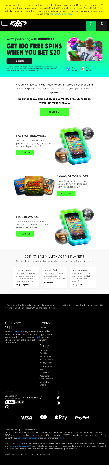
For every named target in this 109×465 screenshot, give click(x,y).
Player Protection (44, 371)
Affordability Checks (45, 383)
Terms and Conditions (44, 352)
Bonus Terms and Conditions (46, 358)
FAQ (41, 334)
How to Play (45, 331)
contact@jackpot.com (61, 14)
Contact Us (17, 331)
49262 (61, 437)
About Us (44, 327)
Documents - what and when (46, 377)
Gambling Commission (27, 437)
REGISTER (54, 111)
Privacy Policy (46, 362)
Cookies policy (46, 366)
